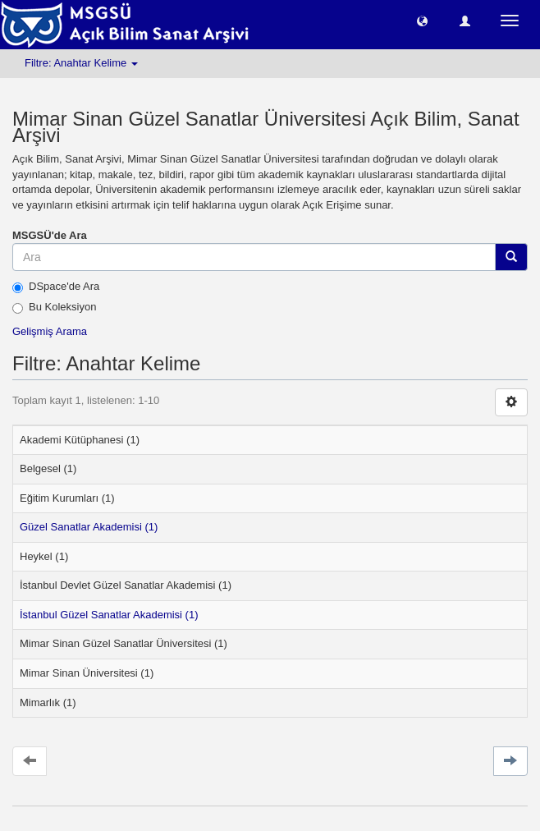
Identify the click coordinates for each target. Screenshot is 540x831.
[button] (422, 20)
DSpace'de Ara (55, 286)
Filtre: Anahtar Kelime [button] (81, 63)
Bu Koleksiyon (54, 307)
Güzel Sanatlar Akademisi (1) (89, 527)
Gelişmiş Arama (49, 331)
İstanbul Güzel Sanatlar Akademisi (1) (109, 614)
